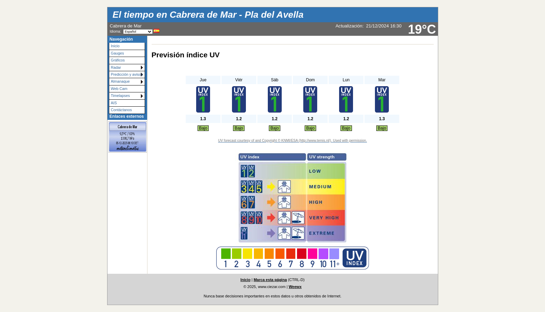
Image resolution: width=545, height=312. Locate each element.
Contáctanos (121, 110)
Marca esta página (270, 280)
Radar (116, 67)
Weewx (295, 287)
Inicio (115, 46)
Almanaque (120, 81)
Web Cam (119, 89)
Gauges (117, 53)
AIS (114, 103)
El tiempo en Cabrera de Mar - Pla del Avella (208, 14)
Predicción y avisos (127, 74)
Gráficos (118, 60)
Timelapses (120, 95)
